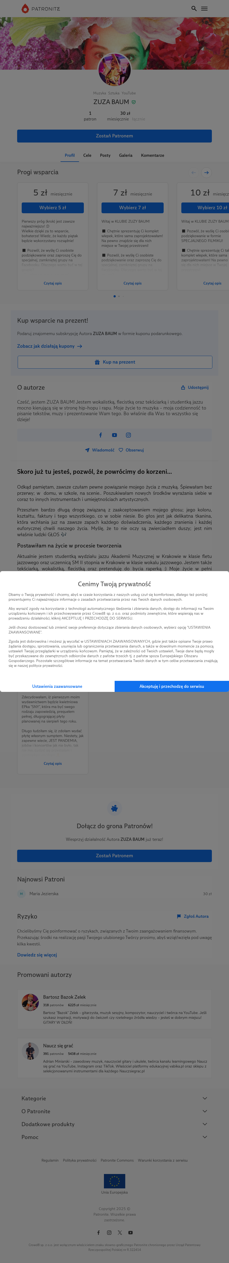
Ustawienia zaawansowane (57, 686)
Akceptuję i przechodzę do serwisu (172, 686)
